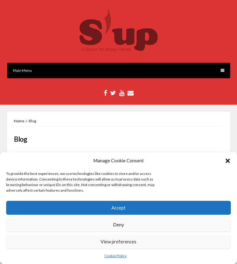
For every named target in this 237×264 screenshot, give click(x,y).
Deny (118, 224)
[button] (228, 161)
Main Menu (118, 70)
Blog (20, 139)
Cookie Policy (115, 256)
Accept (118, 207)
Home (19, 121)
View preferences (118, 241)
